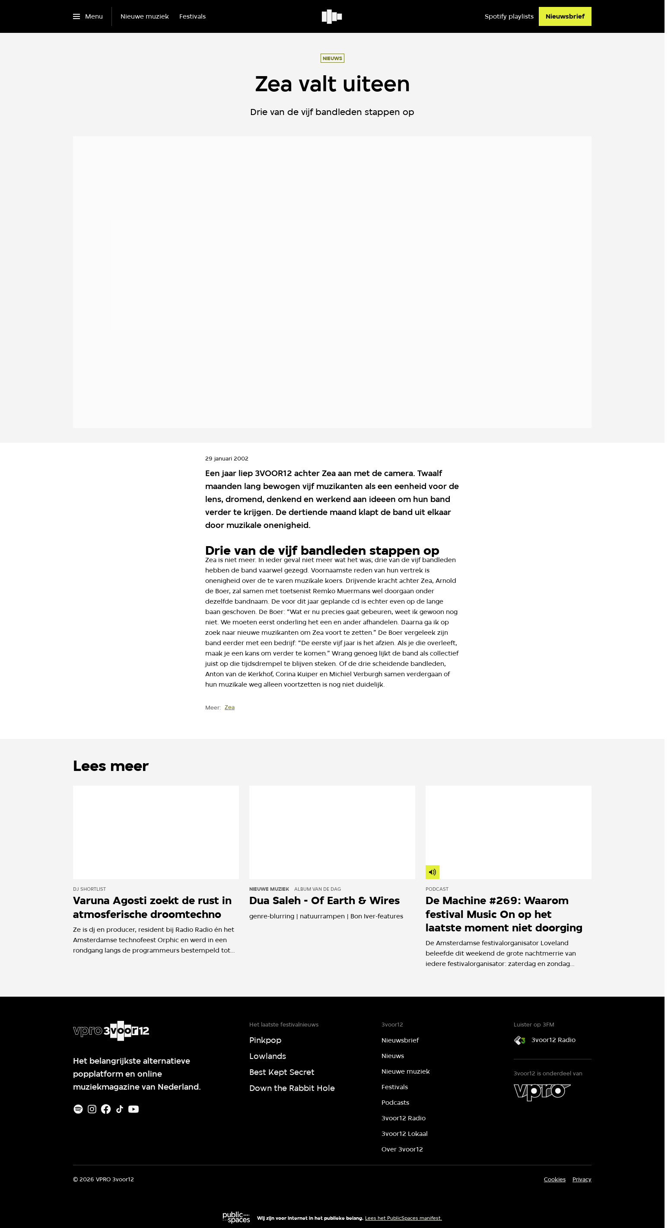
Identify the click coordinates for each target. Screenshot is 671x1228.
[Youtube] (133, 1109)
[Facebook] (106, 1109)
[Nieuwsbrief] (565, 16)
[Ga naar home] (332, 16)
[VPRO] (542, 1092)
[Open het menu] (88, 16)
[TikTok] (119, 1109)
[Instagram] (92, 1109)
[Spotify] (78, 1109)
